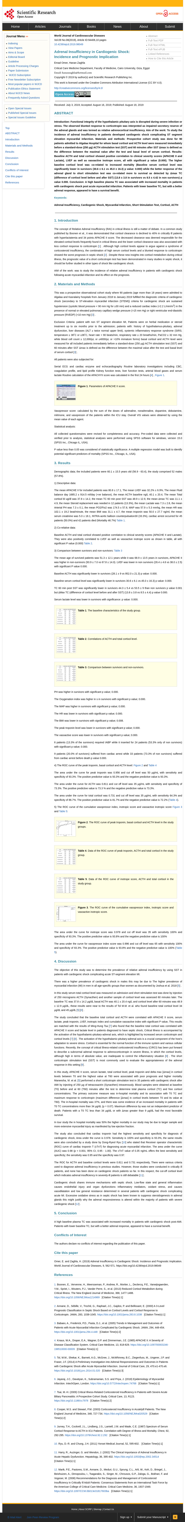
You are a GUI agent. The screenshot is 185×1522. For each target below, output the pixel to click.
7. (55, 1392)
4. (55, 1340)
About (143, 26)
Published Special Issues (21, 112)
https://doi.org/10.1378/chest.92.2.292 (86, 1435)
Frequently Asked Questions (23, 97)
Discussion (11, 157)
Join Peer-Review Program (43, 1517)
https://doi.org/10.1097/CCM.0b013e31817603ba (81, 1491)
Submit (170, 26)
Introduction (12, 139)
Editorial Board (15, 57)
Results (9, 151)
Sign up (124, 1517)
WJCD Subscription (18, 75)
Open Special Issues (18, 108)
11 (141, 1175)
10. (56, 1443)
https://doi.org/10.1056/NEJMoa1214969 (77, 1297)
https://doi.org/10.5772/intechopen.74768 (113, 1383)
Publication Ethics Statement (23, 88)
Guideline (12, 61)
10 (124, 1142)
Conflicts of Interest (70, 1235)
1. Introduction (66, 220)
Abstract (152, 36)
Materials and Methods (19, 145)
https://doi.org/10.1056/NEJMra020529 (125, 1413)
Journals (65, 26)
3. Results (62, 463)
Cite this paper (66, 1253)
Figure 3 (177, 806)
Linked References (157, 53)
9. (55, 1426)
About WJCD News (18, 93)
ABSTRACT (63, 113)
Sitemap (97, 1509)
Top (7, 128)
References (63, 1275)
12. (56, 1469)
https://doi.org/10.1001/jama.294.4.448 (76, 1331)
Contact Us (108, 1509)
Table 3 (118, 550)
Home (15, 26)
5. (55, 1357)
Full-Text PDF (155, 40)
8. (55, 1409)
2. (55, 1306)
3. (55, 1323)
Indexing (12, 43)
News (117, 26)
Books (91, 26)
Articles (40, 26)
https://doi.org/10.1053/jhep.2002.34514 (136, 1456)
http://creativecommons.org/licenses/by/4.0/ (78, 88)
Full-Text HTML (155, 45)
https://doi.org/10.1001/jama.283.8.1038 (119, 1314)
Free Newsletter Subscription (23, 79)
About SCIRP (85, 1509)
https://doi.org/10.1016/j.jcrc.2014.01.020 (77, 1370)
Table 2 (88, 543)
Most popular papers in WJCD (24, 84)
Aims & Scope (15, 52)
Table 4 (153, 765)
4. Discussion (65, 961)
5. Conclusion (65, 1213)
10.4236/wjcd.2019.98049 (68, 44)
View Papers (14, 47)
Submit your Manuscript (151, 1517)
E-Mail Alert (14, 1517)
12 (77, 1204)
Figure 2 (138, 765)
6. (55, 1379)
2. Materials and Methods (74, 284)
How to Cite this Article (159, 58)
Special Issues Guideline (21, 117)
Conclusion (12, 164)
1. (55, 1284)
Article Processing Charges (22, 66)
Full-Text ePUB (155, 49)
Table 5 (63, 811)
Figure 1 (159, 375)
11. (56, 1452)
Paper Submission (17, 70)
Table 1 (121, 520)
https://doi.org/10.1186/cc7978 (71, 1400)
